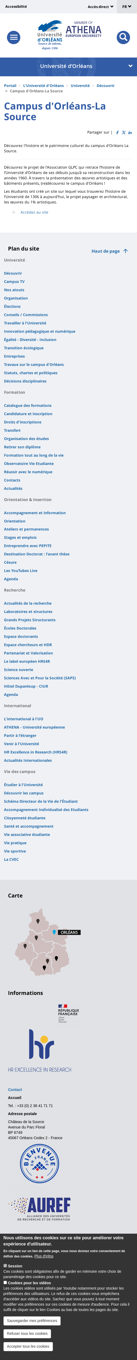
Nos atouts (14, 289)
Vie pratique (15, 842)
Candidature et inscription (28, 413)
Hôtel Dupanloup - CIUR (26, 686)
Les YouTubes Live (20, 570)
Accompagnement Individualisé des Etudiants (46, 809)
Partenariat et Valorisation (28, 653)
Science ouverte (18, 669)
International (17, 705)
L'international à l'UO (23, 718)
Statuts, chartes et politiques (30, 372)
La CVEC (11, 859)
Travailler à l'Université (25, 322)
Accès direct (98, 6)
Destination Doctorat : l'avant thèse (36, 553)
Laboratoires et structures (28, 611)
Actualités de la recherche (28, 603)
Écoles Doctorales (20, 628)
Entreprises (14, 356)
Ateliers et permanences (26, 529)
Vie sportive (15, 851)
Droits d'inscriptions (22, 422)
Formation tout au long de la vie (34, 455)
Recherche (14, 590)
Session (15, 1270)
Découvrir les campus (24, 792)
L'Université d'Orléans (43, 85)
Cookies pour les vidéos (29, 1287)
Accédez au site (34, 212)
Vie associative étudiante (27, 834)
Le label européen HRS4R (27, 661)
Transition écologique (24, 347)
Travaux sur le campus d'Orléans (34, 364)
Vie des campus (19, 771)
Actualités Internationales (28, 760)
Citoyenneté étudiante (24, 817)
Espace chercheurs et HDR (28, 644)
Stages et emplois (20, 537)
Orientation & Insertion (28, 499)
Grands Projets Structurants (30, 619)
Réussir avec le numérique (28, 471)
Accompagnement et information (35, 512)
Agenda (11, 578)
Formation (14, 392)
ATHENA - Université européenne (34, 727)
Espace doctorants (21, 636)
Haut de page (106, 251)
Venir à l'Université (21, 743)
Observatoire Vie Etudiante (29, 463)
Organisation (16, 298)
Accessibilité (16, 6)
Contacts (12, 480)
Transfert (12, 430)
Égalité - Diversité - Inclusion (30, 339)
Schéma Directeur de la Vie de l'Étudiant (41, 801)
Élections (12, 306)
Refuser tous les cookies (27, 1337)
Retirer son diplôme (22, 446)
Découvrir (106, 85)
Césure (10, 562)
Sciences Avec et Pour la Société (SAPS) (40, 677)
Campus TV (14, 281)
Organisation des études (26, 438)
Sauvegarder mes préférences (32, 1324)
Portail (10, 85)
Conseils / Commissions (26, 314)
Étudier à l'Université (23, 784)
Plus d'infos (43, 1260)
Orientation (14, 521)
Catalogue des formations (28, 405)
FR (127, 6)
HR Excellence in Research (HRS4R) (35, 752)
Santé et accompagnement (28, 826)
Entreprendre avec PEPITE (28, 545)
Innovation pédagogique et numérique (39, 331)
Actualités (13, 488)
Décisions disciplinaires (25, 381)
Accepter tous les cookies (28, 1350)
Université (80, 85)
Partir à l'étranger (20, 735)
